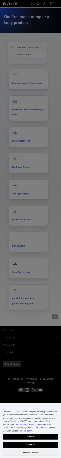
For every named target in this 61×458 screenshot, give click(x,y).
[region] (30, 430)
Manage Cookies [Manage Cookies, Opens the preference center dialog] (30, 453)
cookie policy (26, 431)
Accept (30, 437)
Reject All (30, 445)
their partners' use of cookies (28, 424)
